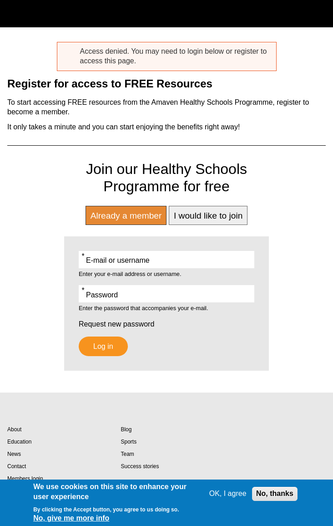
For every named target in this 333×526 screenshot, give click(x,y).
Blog (126, 429)
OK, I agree (228, 493)
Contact (16, 466)
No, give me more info (71, 518)
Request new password (116, 324)
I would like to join (208, 215)
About (14, 429)
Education (19, 442)
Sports (128, 442)
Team (127, 454)
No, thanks (274, 493)
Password (102, 295)
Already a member (126, 215)
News (14, 454)
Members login (25, 478)
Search (298, 13)
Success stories (140, 466)
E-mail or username (118, 260)
